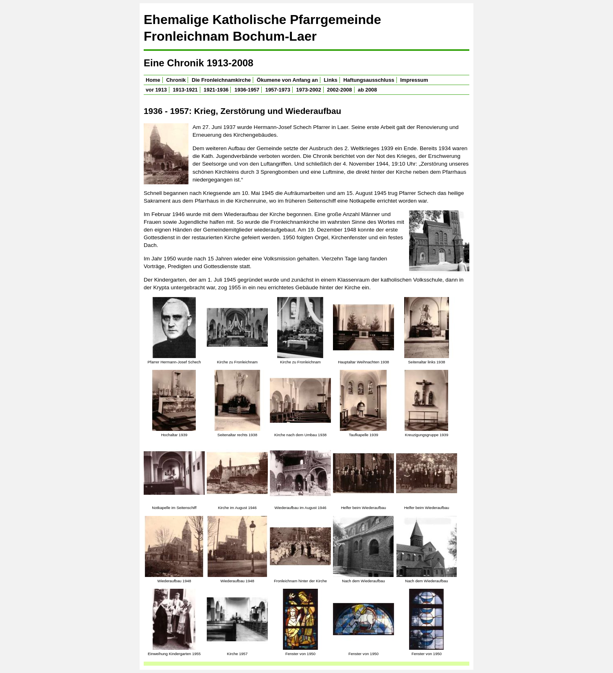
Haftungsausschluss (369, 80)
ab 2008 (367, 90)
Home (153, 80)
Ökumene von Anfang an (287, 80)
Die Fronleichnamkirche (221, 80)
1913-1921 (185, 90)
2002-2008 (339, 90)
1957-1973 (277, 90)
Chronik (176, 80)
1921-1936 (216, 90)
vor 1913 (156, 90)
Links (330, 80)
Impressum (414, 80)
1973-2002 (308, 90)
